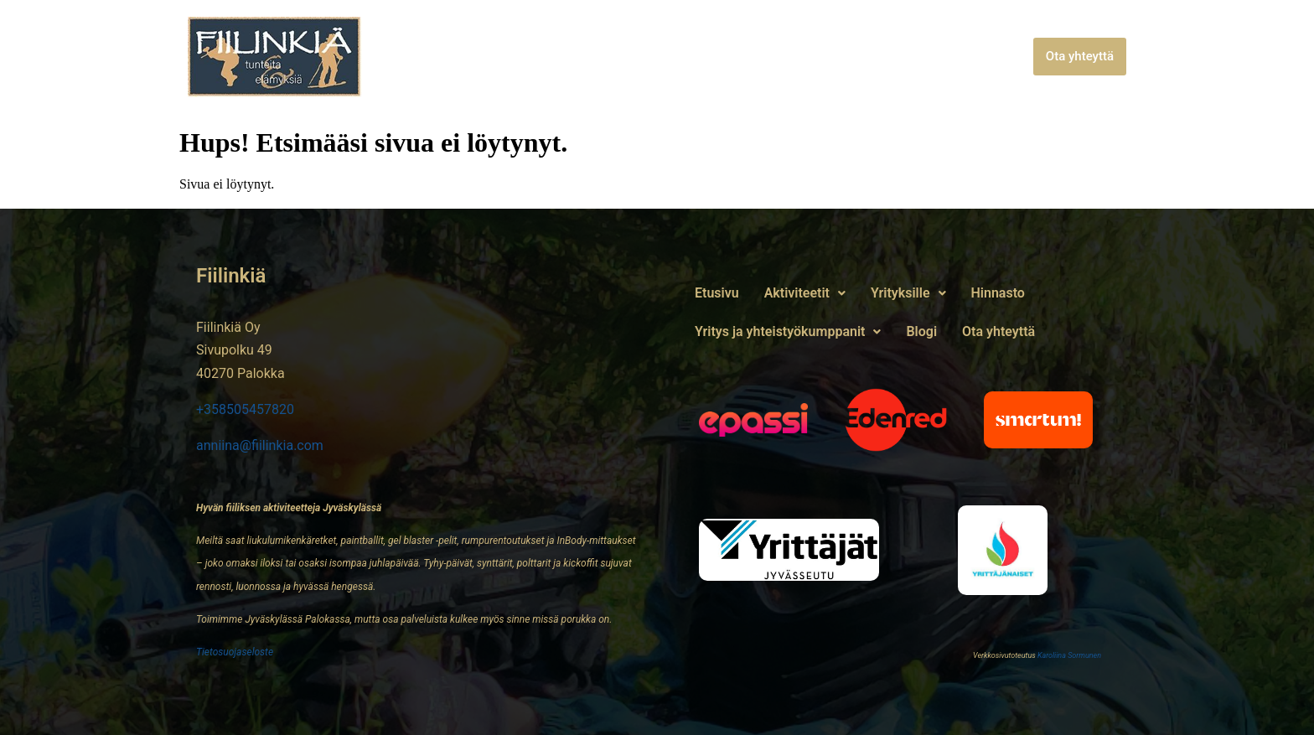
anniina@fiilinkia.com (259, 445)
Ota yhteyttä (1080, 56)
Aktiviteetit (532, 57)
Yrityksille (637, 57)
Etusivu (445, 57)
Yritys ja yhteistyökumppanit (872, 57)
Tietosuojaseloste (234, 652)
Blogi (1005, 57)
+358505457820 (245, 409)
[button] (532, 57)
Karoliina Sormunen (1069, 655)
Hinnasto (726, 57)
